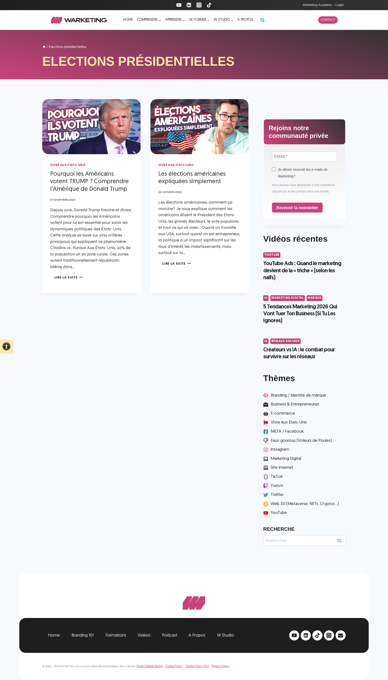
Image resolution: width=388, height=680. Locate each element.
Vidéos (144, 635)
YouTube (271, 255)
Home (128, 20)
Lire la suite (68, 277)
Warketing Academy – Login (323, 5)
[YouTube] (179, 5)
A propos (245, 20)
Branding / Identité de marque (298, 395)
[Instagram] (199, 5)
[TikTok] (209, 5)
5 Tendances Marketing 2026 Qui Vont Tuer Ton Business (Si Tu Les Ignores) (300, 314)
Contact (327, 19)
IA (265, 298)
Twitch (277, 486)
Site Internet (282, 468)
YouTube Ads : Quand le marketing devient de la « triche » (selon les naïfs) (302, 271)
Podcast (169, 635)
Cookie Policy (174, 666)
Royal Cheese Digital (150, 666)
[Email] (341, 635)
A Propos (197, 635)
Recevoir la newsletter (297, 208)
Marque (314, 298)
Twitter (277, 495)
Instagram (280, 449)
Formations (115, 635)
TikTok (277, 477)
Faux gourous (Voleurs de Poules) (301, 441)
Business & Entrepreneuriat (295, 404)
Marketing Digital (287, 298)
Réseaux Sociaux (285, 341)
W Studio (225, 635)
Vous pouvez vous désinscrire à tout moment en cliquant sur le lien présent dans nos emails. (303, 188)
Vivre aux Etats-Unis (67, 165)
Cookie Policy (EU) (197, 666)
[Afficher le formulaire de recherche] (262, 20)
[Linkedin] (189, 5)
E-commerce (283, 413)
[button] (6, 346)
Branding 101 (83, 635)
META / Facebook (287, 431)
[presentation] (91, 126)
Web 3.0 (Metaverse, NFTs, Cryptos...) (305, 504)
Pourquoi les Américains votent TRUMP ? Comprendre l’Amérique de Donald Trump (89, 181)
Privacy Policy (220, 666)
